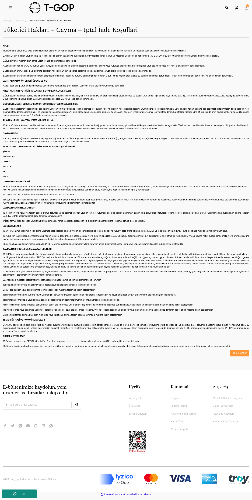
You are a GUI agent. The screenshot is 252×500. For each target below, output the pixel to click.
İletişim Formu (180, 407)
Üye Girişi (135, 407)
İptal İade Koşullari (225, 415)
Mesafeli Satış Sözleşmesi (230, 399)
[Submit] (76, 405)
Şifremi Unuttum (139, 415)
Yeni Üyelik (136, 399)
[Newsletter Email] (42, 405)
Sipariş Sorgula (181, 432)
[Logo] (65, 7)
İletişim (175, 399)
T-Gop (19, 494)
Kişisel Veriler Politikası (228, 424)
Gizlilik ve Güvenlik (225, 407)
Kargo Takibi (179, 424)
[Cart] (246, 8)
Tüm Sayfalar (239, 353)
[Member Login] (236, 8)
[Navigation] (10, 7)
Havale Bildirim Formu (185, 415)
